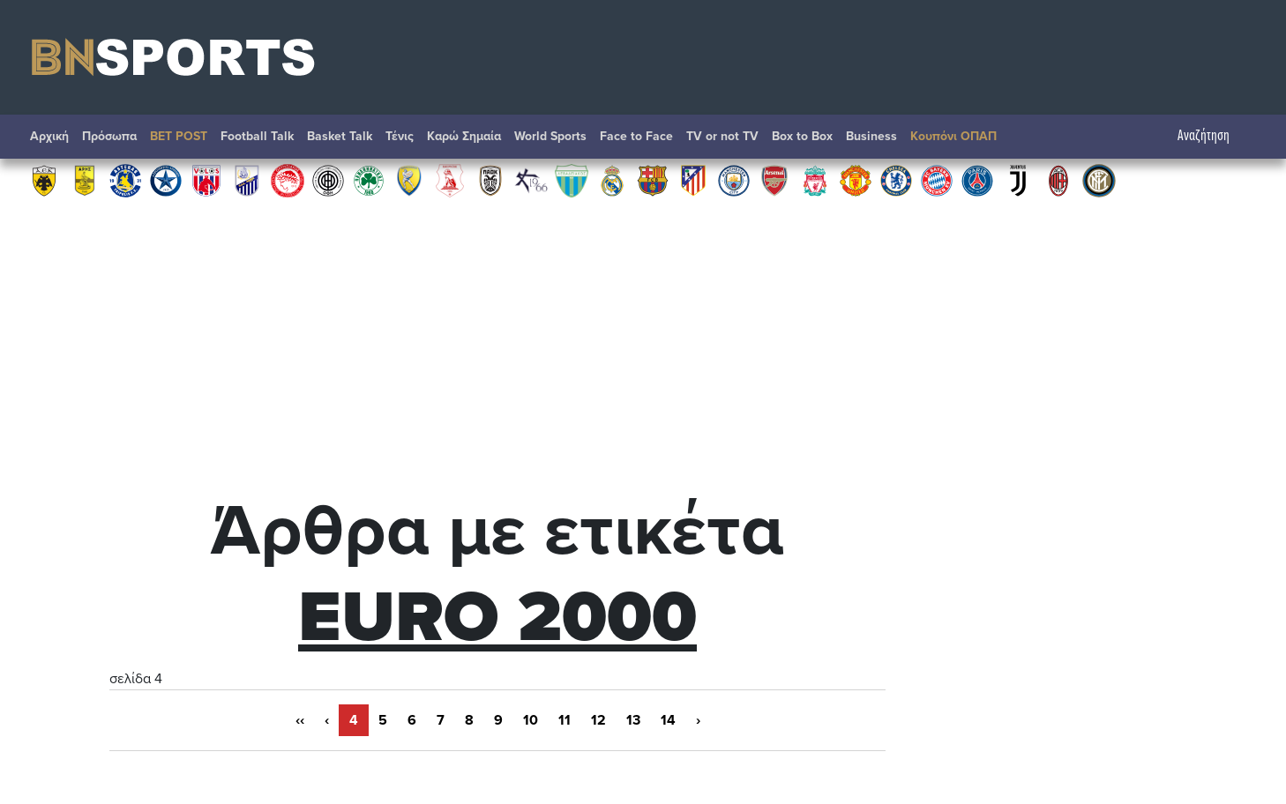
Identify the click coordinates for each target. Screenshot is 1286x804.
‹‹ (299, 720)
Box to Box (802, 136)
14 (668, 720)
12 (598, 720)
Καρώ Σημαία (464, 136)
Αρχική (49, 136)
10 (530, 720)
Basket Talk (339, 136)
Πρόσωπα (109, 136)
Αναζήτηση (1212, 136)
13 (633, 720)
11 (564, 720)
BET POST (178, 136)
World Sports (550, 136)
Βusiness (871, 136)
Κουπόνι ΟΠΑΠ (953, 136)
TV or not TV (722, 136)
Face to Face (636, 136)
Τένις (399, 136)
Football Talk (257, 136)
